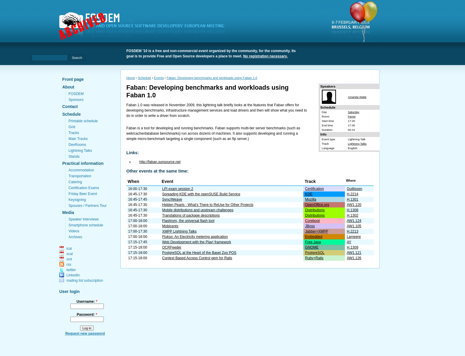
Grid (72, 127)
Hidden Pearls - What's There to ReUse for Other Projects (208, 205)
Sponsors (76, 100)
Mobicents (170, 226)
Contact (70, 106)
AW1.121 (354, 253)
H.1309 (352, 247)
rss (68, 264)
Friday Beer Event (83, 194)
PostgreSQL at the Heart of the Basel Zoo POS (199, 253)
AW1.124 (354, 221)
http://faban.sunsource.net (160, 162)
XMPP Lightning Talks (179, 231)
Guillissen (354, 189)
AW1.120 (354, 205)
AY (349, 242)
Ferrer (352, 116)
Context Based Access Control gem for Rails (197, 258)
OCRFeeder (171, 247)
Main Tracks (78, 139)
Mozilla (310, 199)
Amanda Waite (357, 97)
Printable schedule (83, 121)
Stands (74, 156)
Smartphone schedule (86, 225)
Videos (74, 231)
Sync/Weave (172, 199)
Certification (314, 189)
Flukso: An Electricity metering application (195, 237)
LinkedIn (73, 275)
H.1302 (352, 215)
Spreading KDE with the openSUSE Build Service (201, 194)
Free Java (313, 242)
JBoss (310, 226)
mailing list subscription (84, 280)
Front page (73, 79)
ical (69, 249)
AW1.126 (354, 258)
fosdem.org (145, 27)
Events (159, 78)
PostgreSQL (314, 253)
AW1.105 (354, 226)
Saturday (353, 112)
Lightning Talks (80, 151)
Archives (75, 237)
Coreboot (312, 221)
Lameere (354, 237)
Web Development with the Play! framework (196, 242)
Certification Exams (84, 188)
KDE (309, 194)
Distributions (315, 210)
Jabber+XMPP (316, 231)
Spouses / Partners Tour (88, 206)
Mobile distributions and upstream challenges (197, 210)
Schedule (71, 114)
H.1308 (352, 210)
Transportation (80, 176)
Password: (87, 314)
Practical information (82, 163)
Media (68, 212)
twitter (71, 270)
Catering (75, 182)
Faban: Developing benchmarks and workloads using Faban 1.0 (212, 78)
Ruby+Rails (314, 258)
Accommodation (81, 170)
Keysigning (77, 200)
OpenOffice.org (317, 205)
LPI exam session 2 (177, 189)
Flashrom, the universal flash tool (188, 221)
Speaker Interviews (84, 219)
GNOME (312, 247)
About (68, 87)
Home (130, 78)
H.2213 (352, 231)
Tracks (74, 133)
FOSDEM (76, 94)
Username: (87, 301)
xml (69, 259)
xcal (69, 254)
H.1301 (352, 199)
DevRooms (77, 145)
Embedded (313, 237)
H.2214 (352, 194)
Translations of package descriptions (191, 215)
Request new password (85, 333)
